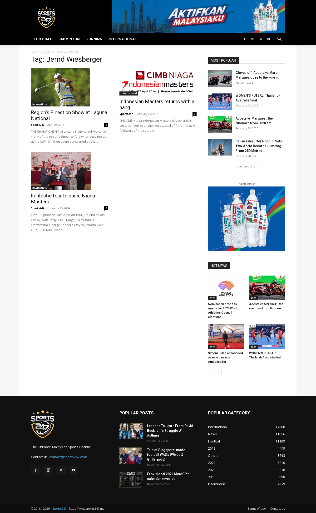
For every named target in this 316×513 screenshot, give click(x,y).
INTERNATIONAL (123, 39)
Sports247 (37, 124)
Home (35, 52)
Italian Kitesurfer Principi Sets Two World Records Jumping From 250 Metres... (259, 146)
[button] (279, 39)
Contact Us (277, 509)
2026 (212, 298)
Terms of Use (257, 509)
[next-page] (219, 372)
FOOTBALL (43, 39)
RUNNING (94, 39)
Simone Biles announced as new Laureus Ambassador (225, 357)
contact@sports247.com (68, 457)
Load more (246, 166)
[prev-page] (211, 372)
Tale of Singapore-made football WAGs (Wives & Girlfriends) (166, 454)
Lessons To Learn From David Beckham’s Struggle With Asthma (170, 430)
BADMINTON (69, 39)
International (40, 104)
